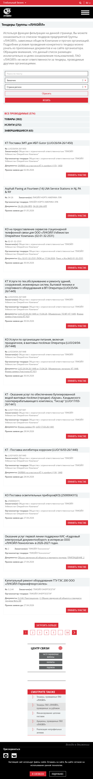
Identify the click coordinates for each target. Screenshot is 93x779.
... (61, 632)
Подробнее (57, 774)
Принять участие (77, 175)
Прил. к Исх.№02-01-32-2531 (69, 258)
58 (67, 632)
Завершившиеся (18, 130)
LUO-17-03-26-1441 (45, 427)
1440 (60, 472)
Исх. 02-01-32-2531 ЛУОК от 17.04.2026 (36, 258)
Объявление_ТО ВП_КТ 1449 (62, 314)
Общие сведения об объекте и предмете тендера (42, 557)
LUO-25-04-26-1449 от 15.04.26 (32, 314)
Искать (46, 100)
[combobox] (46, 80)
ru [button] (88, 3)
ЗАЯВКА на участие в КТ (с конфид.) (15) (37, 165)
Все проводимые (19, 113)
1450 (60, 165)
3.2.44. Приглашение (28, 598)
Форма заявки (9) (26, 427)
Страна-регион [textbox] (14, 87)
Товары (13, 119)
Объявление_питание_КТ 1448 (63, 368)
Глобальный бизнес (14, 2)
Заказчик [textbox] (11, 80)
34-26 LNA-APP (40, 206)
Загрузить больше (46, 625)
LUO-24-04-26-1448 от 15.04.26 (32, 368)
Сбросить (46, 93)
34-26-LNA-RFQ (25, 206)
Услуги (12, 124)
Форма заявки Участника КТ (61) (21, 371)
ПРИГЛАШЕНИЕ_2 (75, 557)
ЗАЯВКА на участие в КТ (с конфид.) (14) (37, 472)
